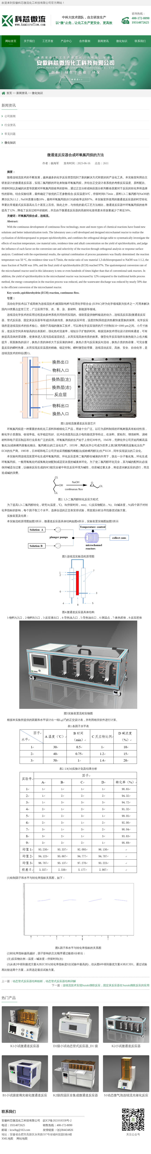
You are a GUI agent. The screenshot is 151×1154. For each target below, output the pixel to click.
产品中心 (66, 41)
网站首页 (10, 41)
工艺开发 (47, 41)
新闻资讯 (103, 41)
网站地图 (22, 1138)
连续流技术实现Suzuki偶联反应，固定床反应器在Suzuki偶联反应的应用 (106, 985)
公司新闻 (10, 116)
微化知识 (121, 41)
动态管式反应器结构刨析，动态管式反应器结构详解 (44, 981)
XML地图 (7, 1138)
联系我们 (140, 41)
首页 (9, 93)
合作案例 (84, 41)
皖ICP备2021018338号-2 (57, 1120)
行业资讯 (10, 125)
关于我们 (29, 41)
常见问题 (10, 133)
